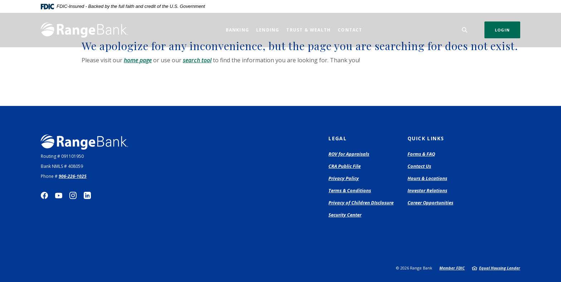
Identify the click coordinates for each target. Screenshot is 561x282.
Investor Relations (427, 190)
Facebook (44, 195)
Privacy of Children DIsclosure (361, 202)
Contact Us (419, 166)
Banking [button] (237, 30)
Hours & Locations (427, 178)
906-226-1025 (73, 176)
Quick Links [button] (426, 138)
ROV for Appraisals (348, 154)
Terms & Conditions (349, 190)
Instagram (73, 195)
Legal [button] (337, 138)
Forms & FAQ (421, 154)
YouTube (58, 195)
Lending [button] (267, 30)
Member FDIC (452, 268)
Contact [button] (350, 30)
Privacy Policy (343, 178)
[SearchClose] (465, 30)
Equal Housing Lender (499, 268)
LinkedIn (87, 195)
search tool (197, 60)
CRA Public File (344, 166)
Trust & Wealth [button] (308, 30)
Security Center (344, 215)
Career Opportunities (430, 202)
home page (138, 60)
